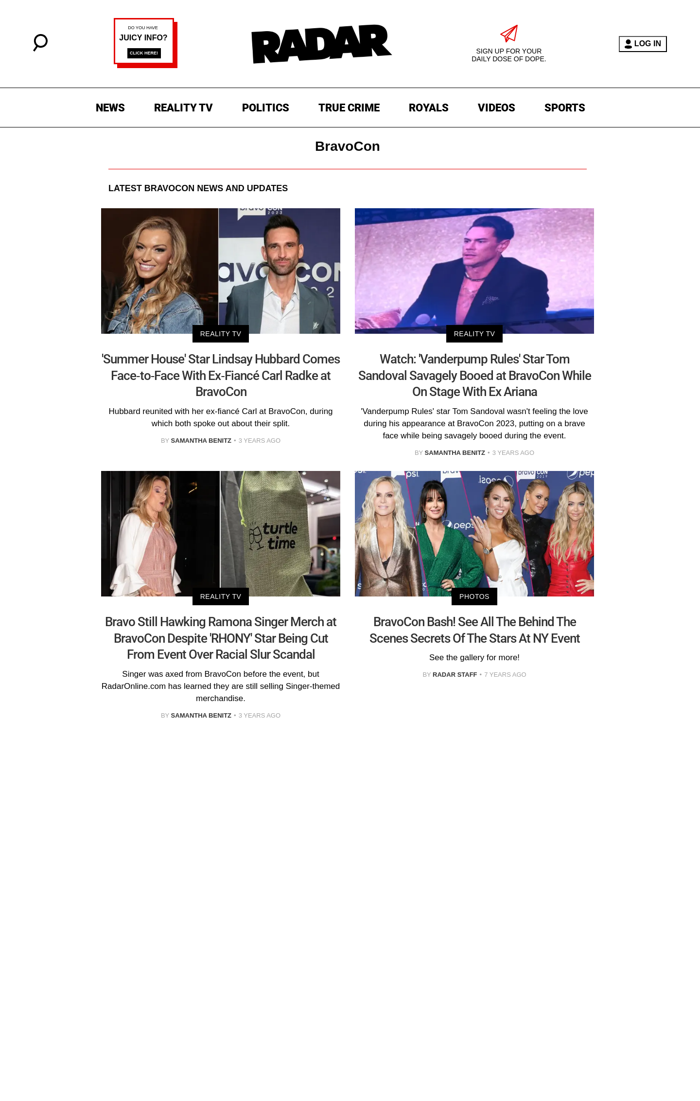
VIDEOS (496, 108)
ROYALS (429, 108)
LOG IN (643, 44)
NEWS (110, 108)
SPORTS (564, 108)
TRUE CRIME (349, 108)
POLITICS (265, 108)
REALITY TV (183, 108)
